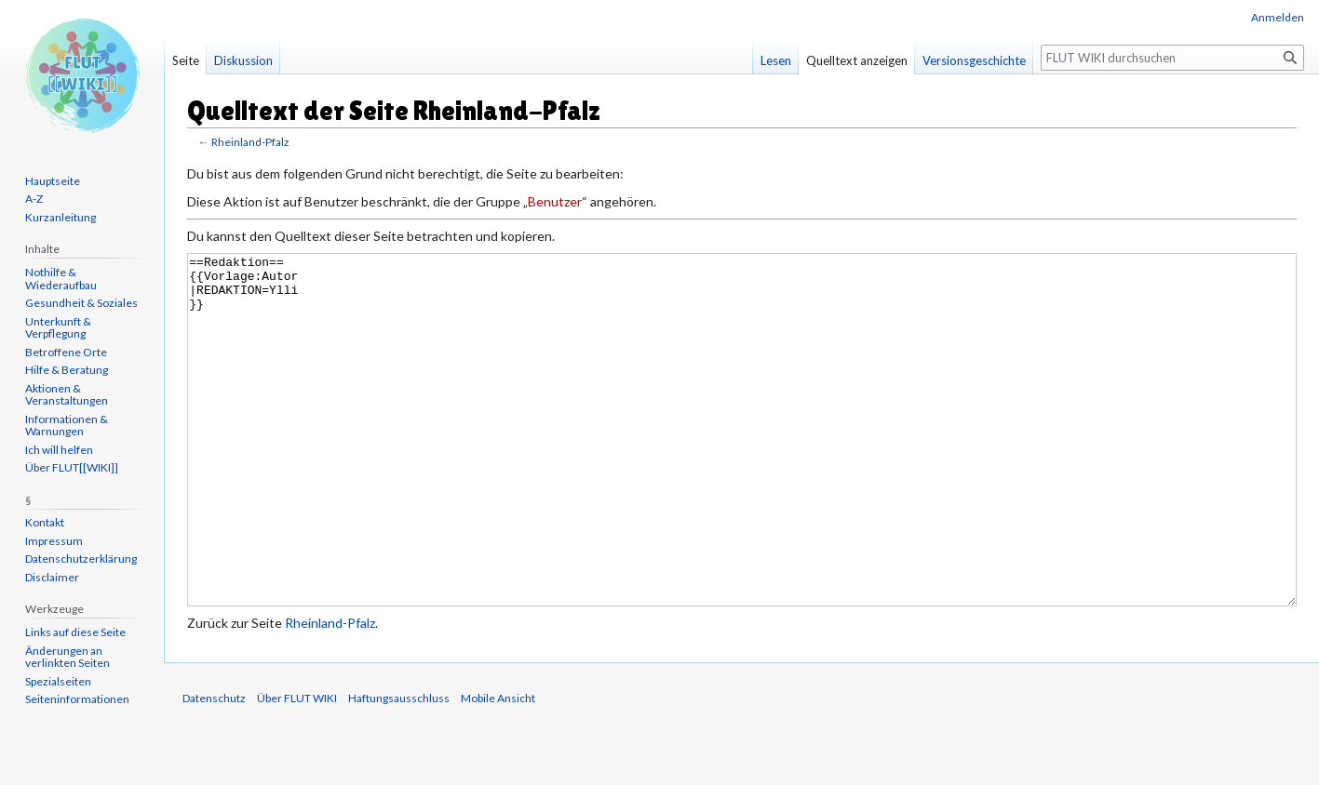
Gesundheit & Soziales (81, 303)
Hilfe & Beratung (66, 370)
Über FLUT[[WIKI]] (71, 467)
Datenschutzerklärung (81, 558)
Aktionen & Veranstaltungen (66, 394)
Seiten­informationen (77, 699)
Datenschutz (214, 768)
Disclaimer (52, 577)
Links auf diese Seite (75, 632)
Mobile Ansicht (498, 768)
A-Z (34, 199)
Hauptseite (52, 181)
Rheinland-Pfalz (250, 142)
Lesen (775, 60)
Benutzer (555, 201)
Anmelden (1277, 17)
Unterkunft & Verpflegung (58, 327)
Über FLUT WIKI (297, 768)
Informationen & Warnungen (66, 425)
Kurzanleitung (60, 217)
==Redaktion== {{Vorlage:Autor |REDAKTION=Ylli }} (742, 464)
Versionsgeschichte (974, 60)
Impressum (54, 541)
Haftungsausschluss (399, 768)
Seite (185, 60)
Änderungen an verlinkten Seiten (67, 657)
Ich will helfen (59, 450)
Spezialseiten (58, 681)
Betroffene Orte (66, 352)
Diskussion (243, 60)
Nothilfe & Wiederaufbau (61, 278)
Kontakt (44, 522)
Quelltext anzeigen (857, 60)
